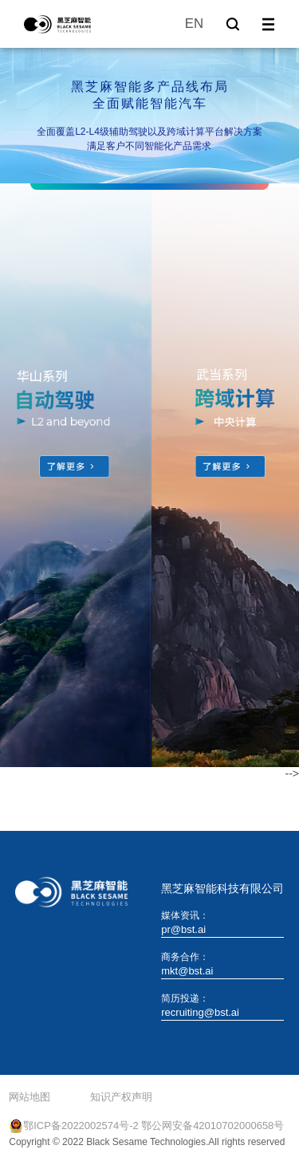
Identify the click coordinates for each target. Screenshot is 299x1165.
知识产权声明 (121, 1097)
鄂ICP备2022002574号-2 (81, 1126)
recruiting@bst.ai (200, 1012)
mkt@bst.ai (187, 971)
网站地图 (29, 1097)
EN (194, 23)
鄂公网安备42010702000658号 (212, 1126)
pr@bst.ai (183, 929)
